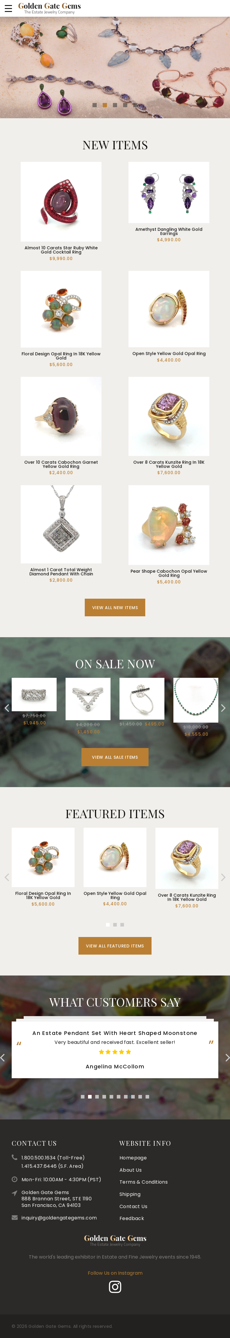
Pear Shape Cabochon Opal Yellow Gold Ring (169, 573)
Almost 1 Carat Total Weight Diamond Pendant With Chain (61, 572)
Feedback (131, 1132)
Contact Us (133, 1120)
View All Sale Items (115, 775)
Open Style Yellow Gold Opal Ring (169, 354)
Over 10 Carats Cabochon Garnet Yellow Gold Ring (61, 464)
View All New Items (115, 625)
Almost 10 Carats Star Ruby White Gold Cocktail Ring (61, 250)
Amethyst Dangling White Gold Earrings (168, 231)
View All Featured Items (115, 963)
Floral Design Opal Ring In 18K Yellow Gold (61, 356)
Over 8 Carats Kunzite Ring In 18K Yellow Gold (169, 464)
